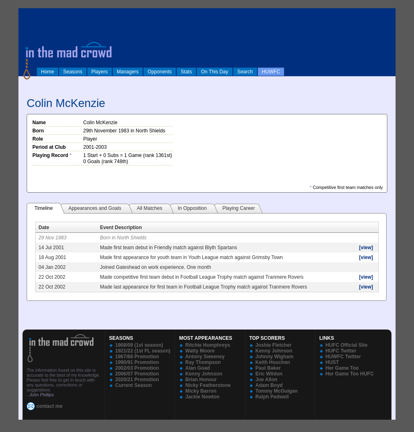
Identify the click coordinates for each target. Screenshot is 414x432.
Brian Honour (201, 379)
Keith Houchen (272, 362)
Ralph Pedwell (272, 397)
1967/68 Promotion (137, 356)
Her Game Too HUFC (349, 374)
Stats (186, 72)
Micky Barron (200, 391)
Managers (128, 72)
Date (44, 227)
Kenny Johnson (203, 374)
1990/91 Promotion (137, 362)
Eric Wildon (268, 374)
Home (47, 72)
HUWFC (271, 72)
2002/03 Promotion (137, 368)
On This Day (214, 72)
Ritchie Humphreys (207, 345)
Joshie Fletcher (273, 345)
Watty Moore (200, 351)
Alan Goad (197, 368)
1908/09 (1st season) (139, 345)
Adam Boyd (269, 385)
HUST (332, 362)
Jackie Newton (202, 397)
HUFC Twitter (340, 351)
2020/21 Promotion (137, 379)
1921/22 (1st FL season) (143, 351)
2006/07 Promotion (137, 374)
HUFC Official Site (346, 345)
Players (99, 72)
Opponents (160, 72)
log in (27, 13)
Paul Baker (268, 368)
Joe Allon (266, 379)
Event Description (121, 227)
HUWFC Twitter (343, 356)
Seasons (72, 72)
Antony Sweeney (205, 356)
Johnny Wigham (274, 356)
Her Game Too (342, 368)
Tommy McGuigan (276, 391)
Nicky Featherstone (208, 385)
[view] (366, 247)
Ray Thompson (203, 362)
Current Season (133, 385)
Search (245, 72)
